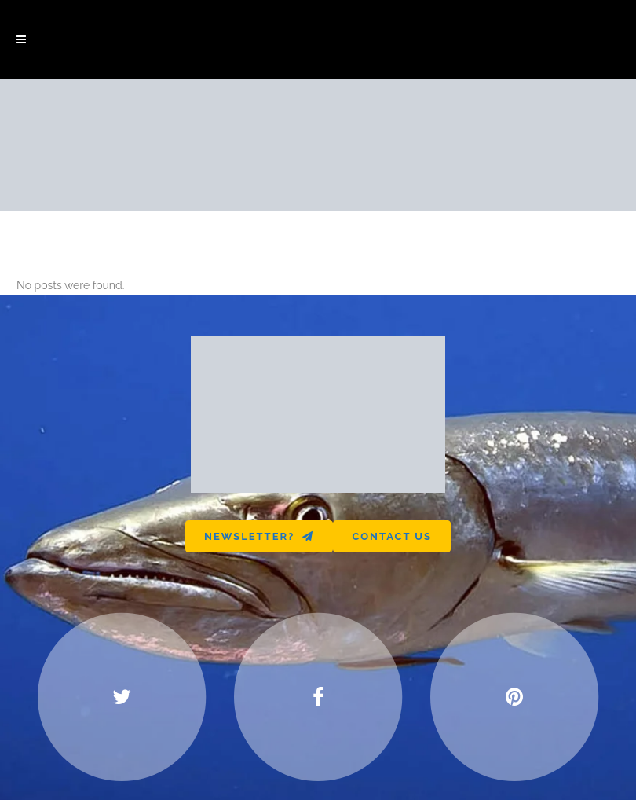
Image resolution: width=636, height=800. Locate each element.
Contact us (392, 536)
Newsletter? (259, 536)
